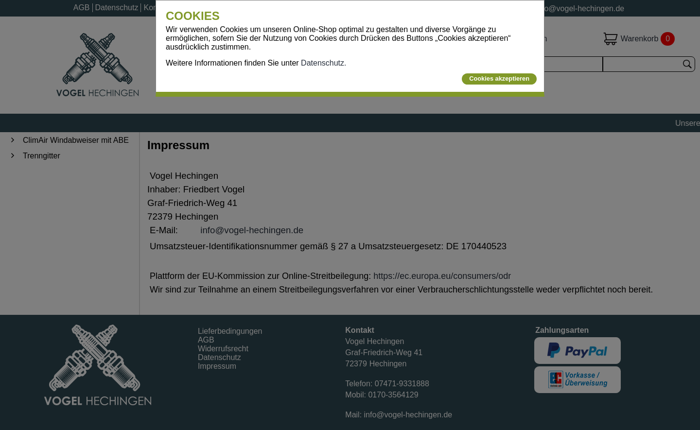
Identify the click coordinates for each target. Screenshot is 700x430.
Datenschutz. (323, 63)
